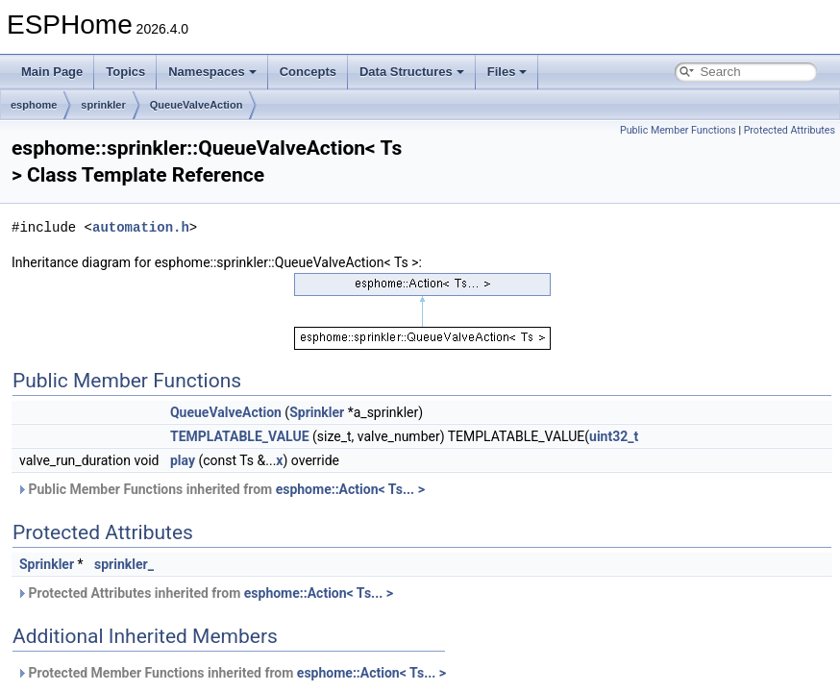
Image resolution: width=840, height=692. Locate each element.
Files (507, 71)
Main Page (52, 71)
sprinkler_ (124, 564)
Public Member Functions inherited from (220, 489)
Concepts (308, 71)
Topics (125, 71)
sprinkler (103, 105)
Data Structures (411, 71)
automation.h (140, 227)
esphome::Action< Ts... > (350, 489)
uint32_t (613, 436)
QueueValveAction (196, 105)
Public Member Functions (678, 130)
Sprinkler (316, 412)
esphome (34, 105)
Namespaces (212, 71)
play (182, 460)
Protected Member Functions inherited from (231, 672)
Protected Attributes (789, 130)
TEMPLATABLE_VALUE (239, 436)
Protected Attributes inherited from (204, 593)
